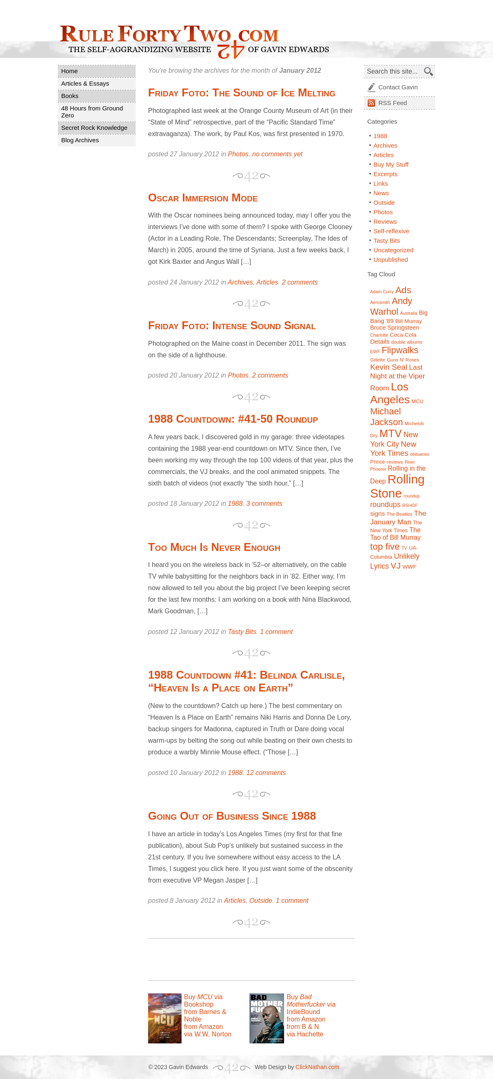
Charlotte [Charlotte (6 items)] (379, 335)
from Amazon (203, 1026)
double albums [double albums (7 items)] (407, 342)
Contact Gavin (398, 87)
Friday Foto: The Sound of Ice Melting (241, 92)
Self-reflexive (391, 230)
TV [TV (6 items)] (404, 547)
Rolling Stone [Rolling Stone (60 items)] (397, 486)
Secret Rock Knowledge (94, 127)
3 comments (264, 503)
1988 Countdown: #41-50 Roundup (233, 419)
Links (380, 183)
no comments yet (277, 154)
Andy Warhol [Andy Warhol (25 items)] (391, 306)
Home (69, 70)
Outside (260, 900)
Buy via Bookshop (203, 1000)
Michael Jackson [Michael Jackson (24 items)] (386, 416)
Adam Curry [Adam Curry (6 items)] (382, 291)
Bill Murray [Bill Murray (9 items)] (408, 321)
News (381, 192)
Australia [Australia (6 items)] (408, 313)
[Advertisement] (245, 959)
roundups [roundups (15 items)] (385, 504)
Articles (267, 282)
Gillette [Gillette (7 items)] (377, 359)
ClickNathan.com (318, 1067)
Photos (238, 154)
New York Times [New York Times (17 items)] (393, 448)
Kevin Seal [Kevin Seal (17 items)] (388, 367)
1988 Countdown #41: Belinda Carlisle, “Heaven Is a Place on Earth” (246, 681)
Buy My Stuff (391, 164)
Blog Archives (80, 140)
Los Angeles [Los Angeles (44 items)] (390, 393)
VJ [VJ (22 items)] (396, 565)
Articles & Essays (85, 83)
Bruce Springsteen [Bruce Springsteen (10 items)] (394, 327)
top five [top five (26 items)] (385, 546)
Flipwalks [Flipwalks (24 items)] (400, 350)
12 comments (266, 772)
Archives (240, 282)
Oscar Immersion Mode (203, 197)
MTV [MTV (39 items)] (390, 433)
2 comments (300, 282)
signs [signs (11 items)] (377, 513)
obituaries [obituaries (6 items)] (419, 454)
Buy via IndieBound (311, 1004)
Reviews (385, 221)
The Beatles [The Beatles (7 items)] (399, 514)
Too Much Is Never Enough (214, 547)
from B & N (303, 1026)
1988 (235, 503)
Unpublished (390, 259)
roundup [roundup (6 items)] (412, 495)
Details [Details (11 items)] (380, 341)
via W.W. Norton (208, 1034)
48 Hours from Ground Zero (92, 112)
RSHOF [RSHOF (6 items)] (410, 505)
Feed (392, 102)
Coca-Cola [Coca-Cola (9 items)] (403, 335)
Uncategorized (393, 250)
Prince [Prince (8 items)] (377, 462)
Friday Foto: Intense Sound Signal (232, 325)
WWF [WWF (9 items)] (409, 567)
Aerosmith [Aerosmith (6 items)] (380, 302)
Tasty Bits (242, 631)
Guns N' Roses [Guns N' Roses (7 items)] (403, 359)
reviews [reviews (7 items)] (395, 461)
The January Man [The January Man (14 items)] (398, 517)
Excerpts (385, 173)
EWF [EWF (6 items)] (375, 351)
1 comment (276, 631)
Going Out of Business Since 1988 (232, 816)
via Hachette (305, 1034)
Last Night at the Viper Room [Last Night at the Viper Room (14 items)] (397, 377)
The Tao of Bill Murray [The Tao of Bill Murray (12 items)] (395, 533)
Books (70, 95)
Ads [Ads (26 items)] (403, 290)
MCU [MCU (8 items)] (418, 401)
